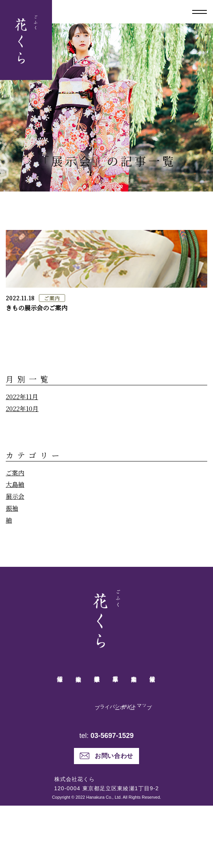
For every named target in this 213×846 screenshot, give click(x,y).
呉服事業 (115, 681)
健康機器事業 (97, 681)
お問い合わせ (106, 796)
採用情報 (60, 681)
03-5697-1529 (112, 776)
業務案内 (134, 681)
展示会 (15, 496)
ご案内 (52, 298)
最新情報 (152, 681)
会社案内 (79, 681)
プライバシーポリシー (99, 724)
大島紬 (15, 484)
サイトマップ (113, 718)
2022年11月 (22, 396)
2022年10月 (22, 408)
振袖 (12, 508)
